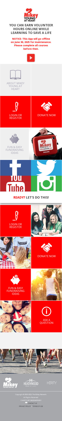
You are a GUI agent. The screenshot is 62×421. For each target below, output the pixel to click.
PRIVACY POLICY (25, 406)
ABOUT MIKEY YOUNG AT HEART (15, 80)
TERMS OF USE (37, 406)
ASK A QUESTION (46, 316)
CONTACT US (31, 403)
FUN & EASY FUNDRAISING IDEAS (14, 144)
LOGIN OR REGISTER (15, 111)
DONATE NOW (46, 109)
